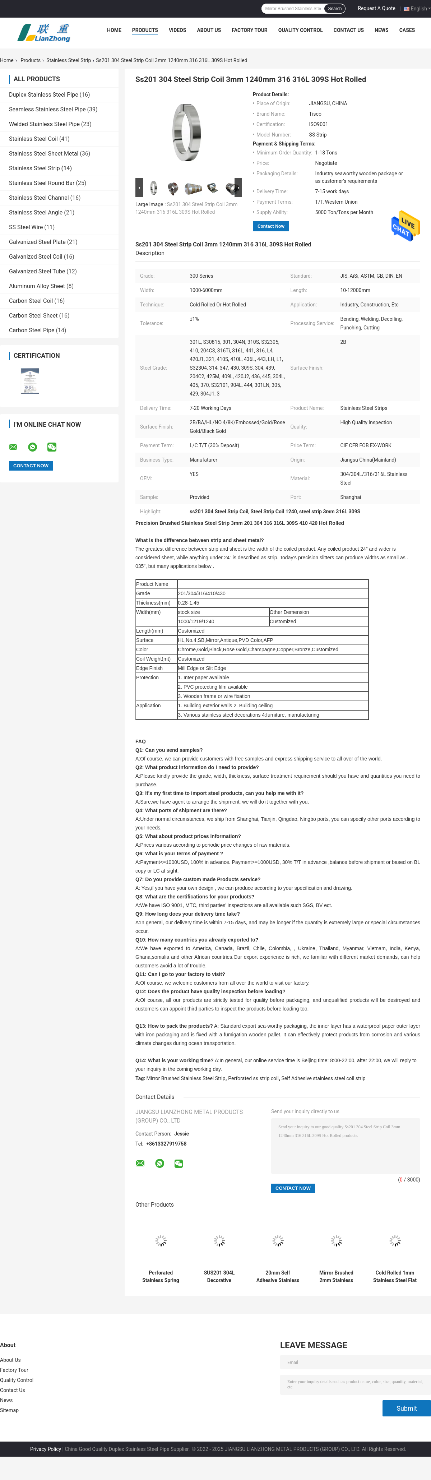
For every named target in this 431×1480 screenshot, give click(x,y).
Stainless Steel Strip (68, 60)
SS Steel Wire (26, 227)
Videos (177, 30)
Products (145, 30)
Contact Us (349, 30)
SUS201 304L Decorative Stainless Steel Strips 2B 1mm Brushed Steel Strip (219, 1277)
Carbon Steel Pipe (31, 330)
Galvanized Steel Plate (37, 242)
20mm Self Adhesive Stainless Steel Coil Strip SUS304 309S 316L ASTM (278, 1277)
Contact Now (271, 226)
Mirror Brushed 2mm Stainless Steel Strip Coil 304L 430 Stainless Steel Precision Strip (336, 1277)
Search (335, 8)
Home (114, 30)
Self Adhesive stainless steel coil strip (324, 1078)
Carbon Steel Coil (31, 300)
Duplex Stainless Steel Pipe (43, 94)
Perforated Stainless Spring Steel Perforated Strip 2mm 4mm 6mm (160, 1277)
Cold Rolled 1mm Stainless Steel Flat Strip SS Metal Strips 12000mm (395, 1277)
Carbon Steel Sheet (33, 315)
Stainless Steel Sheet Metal (43, 153)
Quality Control (300, 30)
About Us (209, 30)
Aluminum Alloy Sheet (37, 286)
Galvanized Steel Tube (37, 271)
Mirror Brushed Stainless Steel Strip (186, 1078)
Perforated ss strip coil (253, 1078)
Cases (407, 30)
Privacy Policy (45, 1449)
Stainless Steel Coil (33, 138)
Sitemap (9, 1410)
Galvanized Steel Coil (35, 256)
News (382, 30)
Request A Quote (376, 8)
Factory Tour (250, 30)
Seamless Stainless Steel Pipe (47, 109)
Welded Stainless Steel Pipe (44, 124)
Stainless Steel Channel (39, 197)
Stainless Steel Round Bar (41, 183)
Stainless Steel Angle (35, 212)
